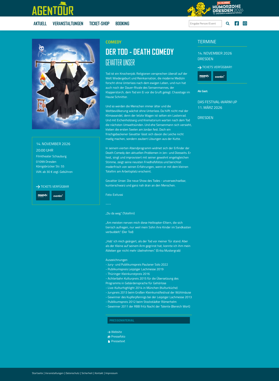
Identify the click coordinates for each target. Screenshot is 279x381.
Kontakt (99, 373)
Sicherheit (87, 373)
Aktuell (40, 23)
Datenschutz (72, 373)
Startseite (37, 373)
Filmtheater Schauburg (51, 156)
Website (115, 331)
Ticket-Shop (99, 23)
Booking (122, 23)
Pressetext (116, 341)
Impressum (111, 373)
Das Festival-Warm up (217, 102)
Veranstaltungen (68, 23)
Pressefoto (116, 336)
